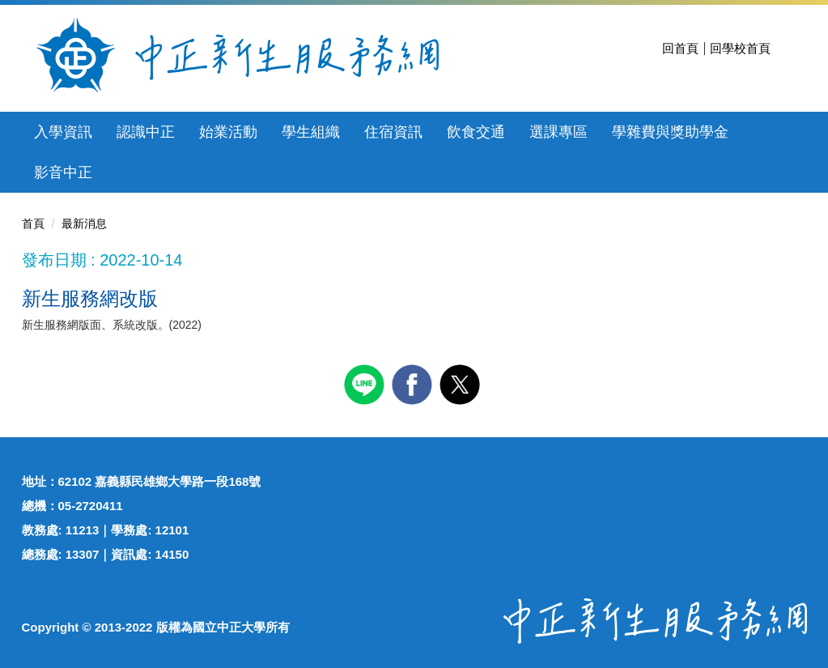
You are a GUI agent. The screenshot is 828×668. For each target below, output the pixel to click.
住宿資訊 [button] (393, 132)
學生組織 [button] (311, 132)
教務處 (40, 530)
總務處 (40, 554)
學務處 (129, 530)
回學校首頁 (740, 48)
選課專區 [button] (558, 132)
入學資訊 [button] (63, 132)
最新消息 (84, 223)
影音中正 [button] (63, 172)
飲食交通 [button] (476, 132)
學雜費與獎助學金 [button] (670, 132)
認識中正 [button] (146, 132)
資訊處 (129, 554)
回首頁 (680, 48)
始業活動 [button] (228, 132)
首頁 (33, 223)
